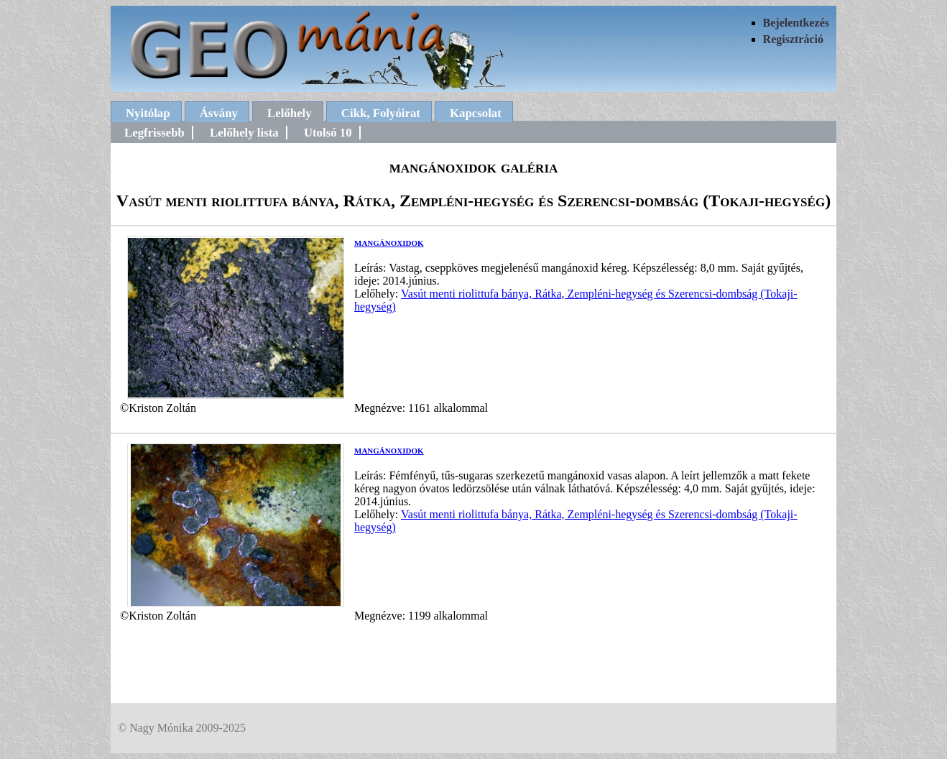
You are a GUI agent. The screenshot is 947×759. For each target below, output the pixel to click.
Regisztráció (793, 39)
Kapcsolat (476, 113)
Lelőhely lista (244, 132)
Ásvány (219, 113)
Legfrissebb (154, 132)
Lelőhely (289, 113)
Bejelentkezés (796, 23)
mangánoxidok (389, 242)
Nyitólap (148, 113)
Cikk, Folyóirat (380, 113)
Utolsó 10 (328, 132)
